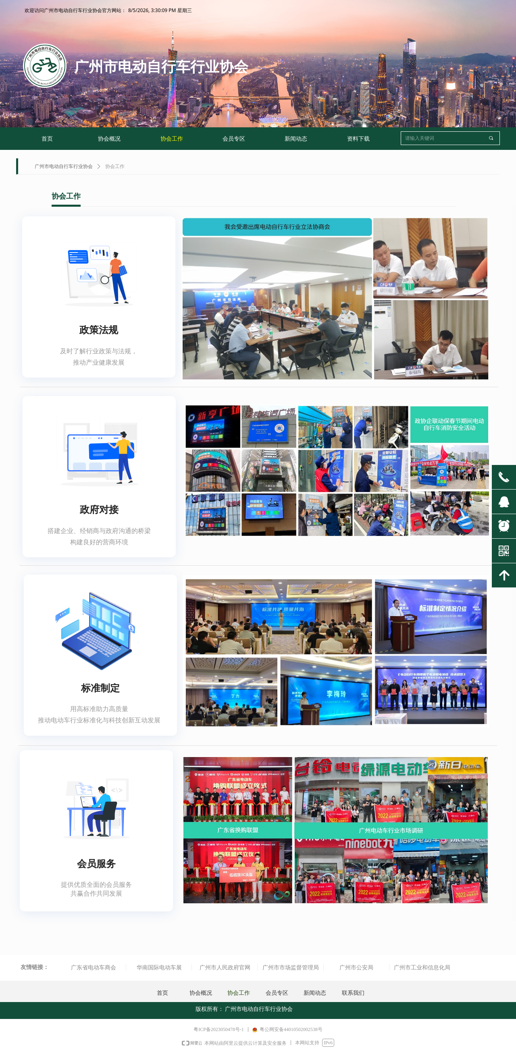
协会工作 (115, 166)
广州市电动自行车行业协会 (64, 166)
